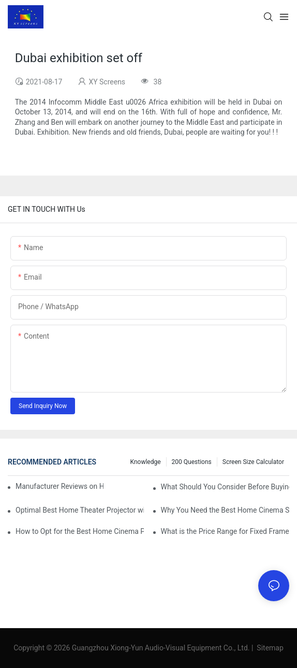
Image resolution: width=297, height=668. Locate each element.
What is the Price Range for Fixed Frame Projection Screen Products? (225, 531)
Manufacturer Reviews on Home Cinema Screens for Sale (59, 486)
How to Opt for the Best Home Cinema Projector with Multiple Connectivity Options (80, 531)
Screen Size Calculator (253, 462)
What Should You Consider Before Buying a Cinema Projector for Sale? (225, 487)
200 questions (192, 462)
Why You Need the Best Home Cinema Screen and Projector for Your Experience (225, 510)
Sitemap (269, 648)
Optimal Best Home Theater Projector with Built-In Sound (80, 510)
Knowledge (145, 462)
